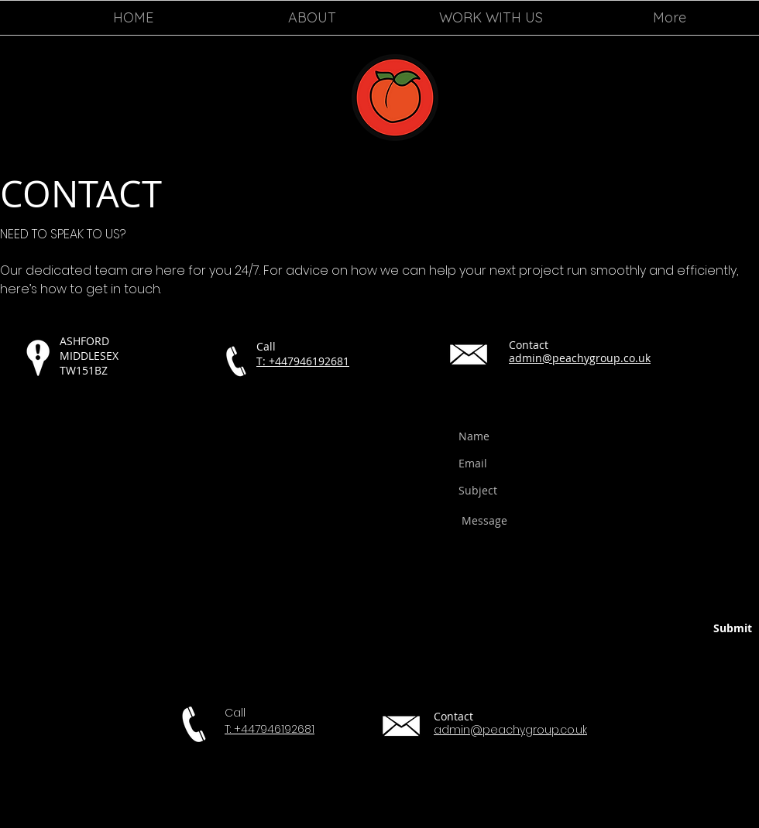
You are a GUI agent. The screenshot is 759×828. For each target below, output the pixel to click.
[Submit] (694, 629)
